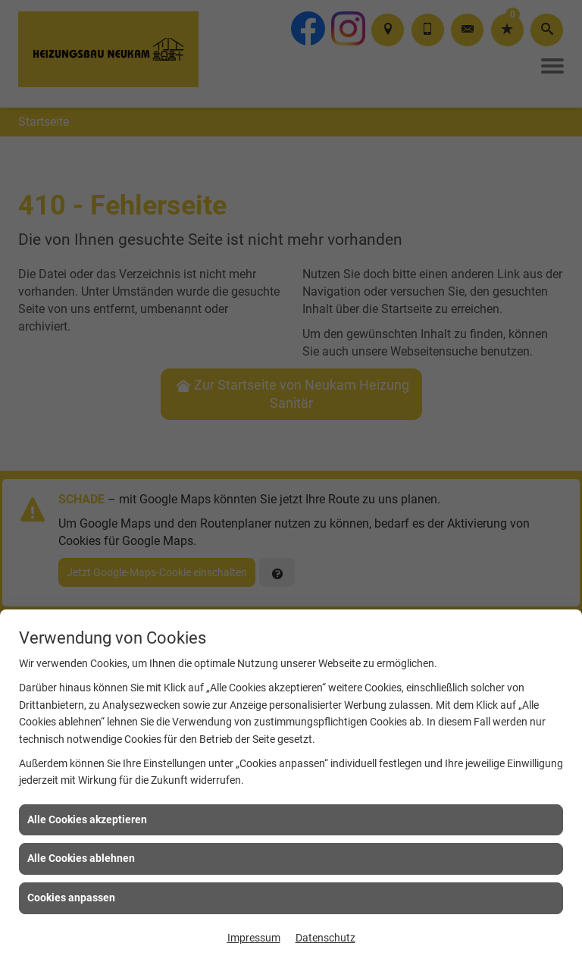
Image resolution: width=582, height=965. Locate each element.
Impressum (253, 938)
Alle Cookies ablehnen (81, 858)
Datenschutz (325, 938)
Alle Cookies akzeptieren (87, 819)
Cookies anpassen (71, 897)
